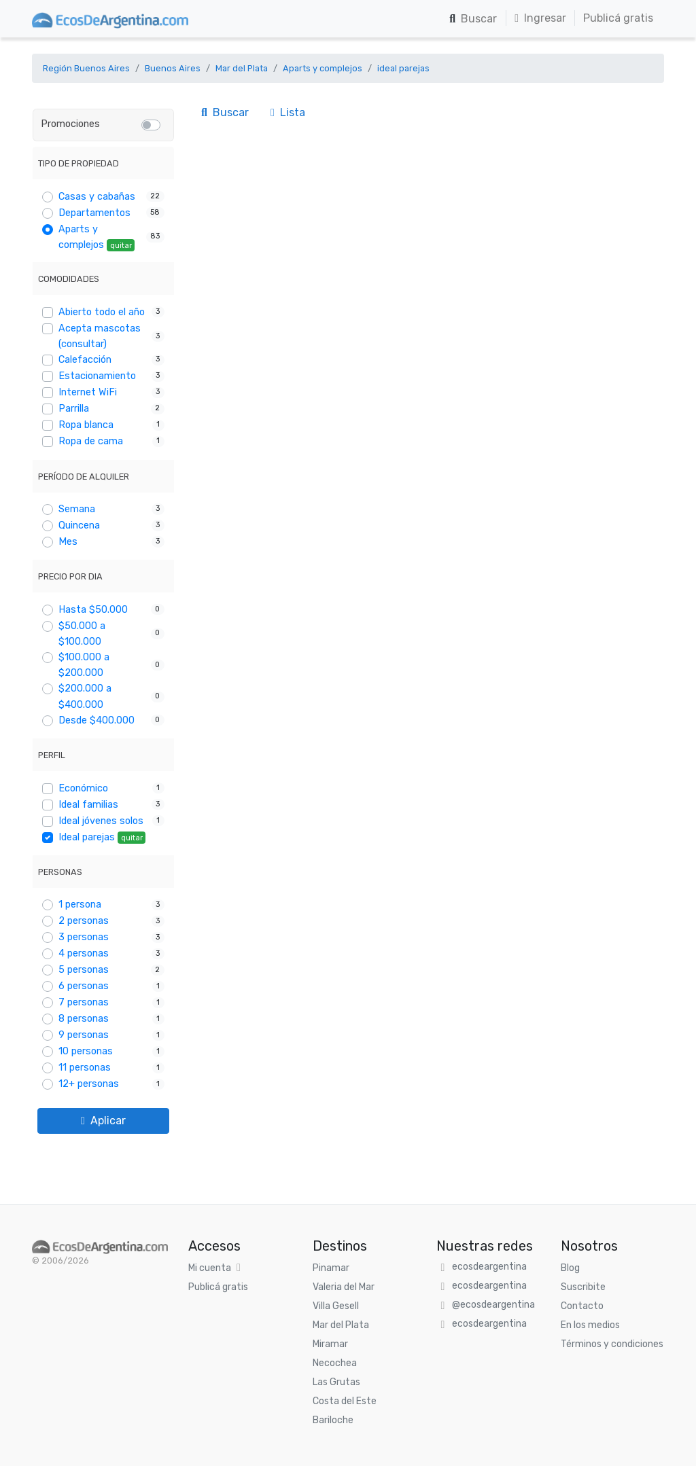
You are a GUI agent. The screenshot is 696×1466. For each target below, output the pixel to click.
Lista (288, 112)
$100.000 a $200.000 (83, 665)
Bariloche (333, 1420)
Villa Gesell (336, 1306)
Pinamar (331, 1268)
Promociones (70, 124)
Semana (76, 509)
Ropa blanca (86, 425)
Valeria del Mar (344, 1287)
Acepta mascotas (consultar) (99, 336)
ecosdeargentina (489, 1266)
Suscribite (583, 1287)
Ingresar (540, 18)
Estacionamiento (97, 376)
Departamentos (94, 213)
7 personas (83, 1002)
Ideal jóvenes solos (100, 821)
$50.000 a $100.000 (81, 633)
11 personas (84, 1067)
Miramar (330, 1344)
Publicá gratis (618, 18)
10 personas (85, 1051)
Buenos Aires (173, 68)
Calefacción (84, 359)
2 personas (83, 921)
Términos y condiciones (612, 1344)
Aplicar (103, 1120)
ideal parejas (403, 68)
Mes (67, 542)
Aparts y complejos (322, 68)
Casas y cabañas (96, 196)
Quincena (79, 525)
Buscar (473, 18)
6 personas (83, 986)
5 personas (83, 970)
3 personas (83, 937)
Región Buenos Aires (86, 68)
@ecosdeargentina (493, 1304)
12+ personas (88, 1084)
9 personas (83, 1035)
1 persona (79, 904)
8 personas (83, 1018)
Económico (83, 788)
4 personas (83, 953)
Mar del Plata (241, 68)
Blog (570, 1268)
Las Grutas (336, 1382)
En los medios (590, 1325)
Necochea (335, 1363)
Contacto (582, 1306)
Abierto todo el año (101, 312)
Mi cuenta (209, 1268)
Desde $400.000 (96, 720)
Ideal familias (88, 804)
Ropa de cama (90, 441)
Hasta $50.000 (93, 609)
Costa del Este (345, 1401)
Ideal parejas (101, 838)
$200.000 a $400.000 (84, 696)
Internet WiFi (87, 392)
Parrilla (73, 408)
